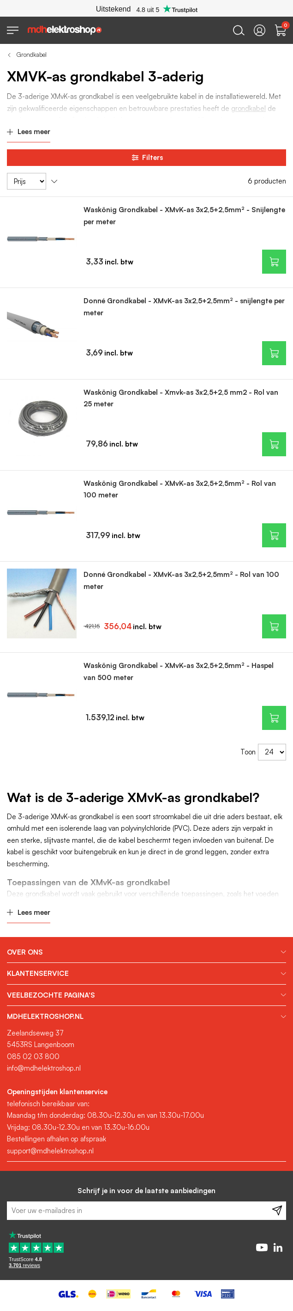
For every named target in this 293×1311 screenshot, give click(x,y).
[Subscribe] (277, 1210)
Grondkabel (31, 54)
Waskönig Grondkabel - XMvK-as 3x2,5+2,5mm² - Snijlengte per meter (184, 215)
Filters (147, 157)
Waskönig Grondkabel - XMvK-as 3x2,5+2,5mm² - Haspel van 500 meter (179, 671)
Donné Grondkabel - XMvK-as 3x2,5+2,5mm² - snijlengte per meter (184, 306)
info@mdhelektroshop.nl (44, 1068)
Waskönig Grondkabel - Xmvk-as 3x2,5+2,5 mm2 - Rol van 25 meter (181, 398)
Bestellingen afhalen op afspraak (56, 1138)
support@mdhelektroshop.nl (50, 1150)
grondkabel (248, 108)
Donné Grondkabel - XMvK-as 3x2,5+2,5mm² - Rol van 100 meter (181, 580)
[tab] (146, 952)
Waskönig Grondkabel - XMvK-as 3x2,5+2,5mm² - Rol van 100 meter (180, 489)
